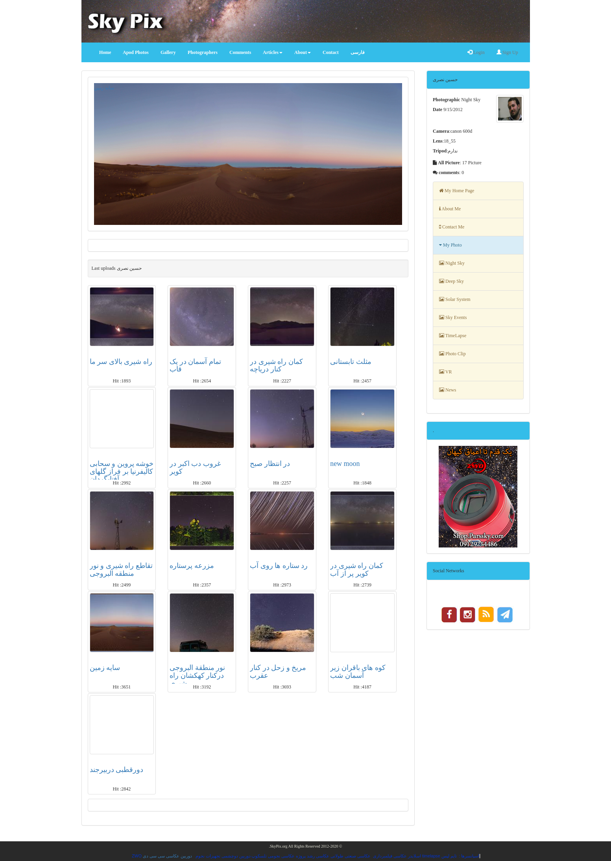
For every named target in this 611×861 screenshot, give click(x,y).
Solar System (455, 299)
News (447, 390)
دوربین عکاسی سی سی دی (167, 856)
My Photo (450, 245)
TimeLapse (452, 335)
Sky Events (453, 317)
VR (445, 372)
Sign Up (507, 52)
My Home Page (456, 190)
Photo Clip (452, 353)
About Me (450, 209)
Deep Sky (451, 281)
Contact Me (451, 227)
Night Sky (452, 263)
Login (476, 52)
